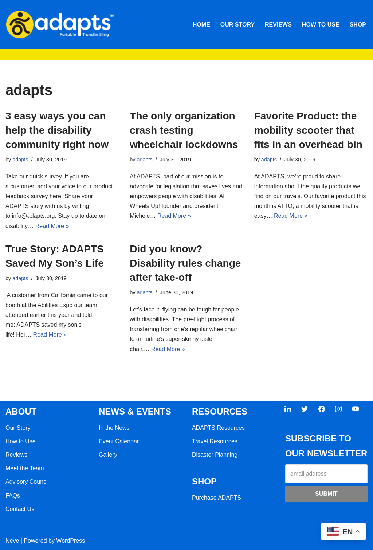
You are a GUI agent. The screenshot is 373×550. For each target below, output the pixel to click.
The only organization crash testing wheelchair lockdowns (184, 130)
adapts (20, 159)
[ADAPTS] (60, 25)
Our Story (17, 428)
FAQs (12, 495)
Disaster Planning (214, 455)
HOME (201, 24)
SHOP (358, 24)
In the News (114, 428)
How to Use (20, 441)
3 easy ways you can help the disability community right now (57, 130)
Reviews (16, 455)
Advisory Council (27, 482)
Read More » (52, 226)
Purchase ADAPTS (216, 498)
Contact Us (19, 509)
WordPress (70, 541)
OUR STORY (237, 24)
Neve (12, 541)
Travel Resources (214, 441)
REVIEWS (278, 24)
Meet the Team (24, 468)
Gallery (108, 455)
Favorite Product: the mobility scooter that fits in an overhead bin (308, 130)
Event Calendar (119, 441)
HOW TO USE (320, 24)
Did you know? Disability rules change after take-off (185, 263)
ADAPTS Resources (218, 428)
